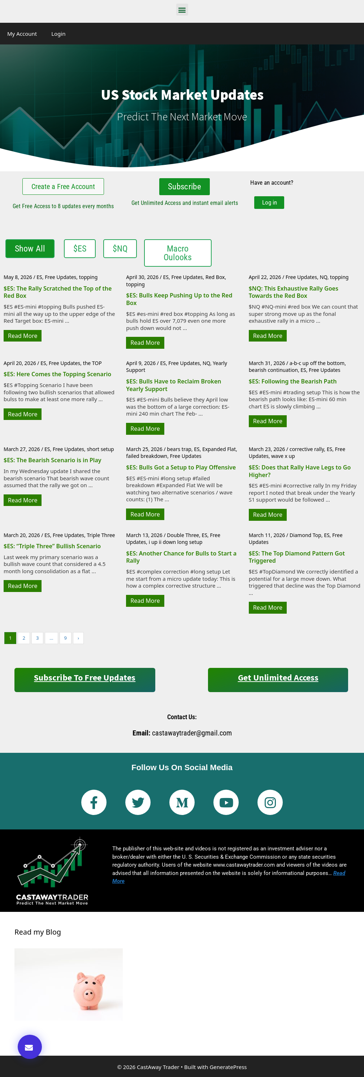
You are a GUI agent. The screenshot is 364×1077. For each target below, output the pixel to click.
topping (88, 276)
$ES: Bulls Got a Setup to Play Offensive (181, 467)
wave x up (283, 455)
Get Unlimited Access (278, 676)
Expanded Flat (219, 448)
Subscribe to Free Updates (84, 676)
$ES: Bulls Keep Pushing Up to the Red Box (179, 298)
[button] (182, 10)
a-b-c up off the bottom (317, 362)
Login (58, 33)
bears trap (179, 448)
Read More (22, 335)
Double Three (183, 534)
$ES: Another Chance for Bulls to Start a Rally (181, 556)
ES (39, 276)
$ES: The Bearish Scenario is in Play (52, 459)
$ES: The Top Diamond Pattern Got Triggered (297, 556)
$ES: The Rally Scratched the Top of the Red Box (58, 291)
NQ (323, 276)
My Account (22, 33)
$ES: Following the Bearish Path (293, 381)
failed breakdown (146, 455)
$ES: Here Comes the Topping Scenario (57, 373)
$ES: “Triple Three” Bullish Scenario (52, 545)
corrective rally (307, 448)
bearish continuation (273, 369)
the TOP (92, 362)
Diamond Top (305, 534)
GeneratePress (228, 1066)
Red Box (215, 276)
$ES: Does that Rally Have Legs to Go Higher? (300, 470)
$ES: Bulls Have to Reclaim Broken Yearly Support (173, 384)
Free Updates (60, 276)
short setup (100, 448)
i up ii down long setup (176, 541)
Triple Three (101, 534)
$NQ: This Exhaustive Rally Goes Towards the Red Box (293, 291)
